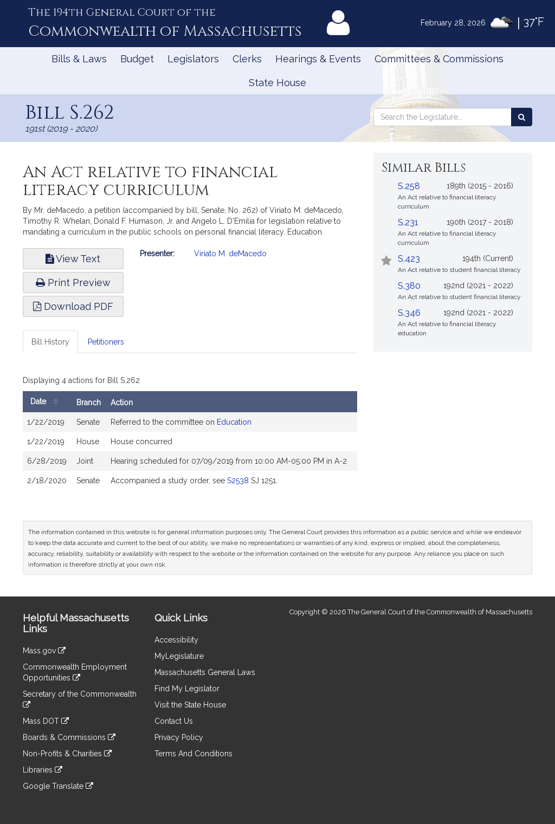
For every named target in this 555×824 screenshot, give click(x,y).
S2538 (238, 480)
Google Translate (58, 786)
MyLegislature (179, 656)
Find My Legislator (187, 688)
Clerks (247, 58)
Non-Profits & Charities (67, 753)
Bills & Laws (79, 58)
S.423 (409, 259)
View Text (73, 258)
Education (234, 422)
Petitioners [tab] (106, 342)
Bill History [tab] (50, 342)
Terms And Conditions (193, 753)
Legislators (193, 58)
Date (46, 401)
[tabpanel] (190, 434)
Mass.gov (44, 650)
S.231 (408, 222)
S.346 (409, 313)
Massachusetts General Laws (204, 672)
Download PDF (73, 306)
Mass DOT (46, 721)
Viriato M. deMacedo (230, 253)
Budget (137, 58)
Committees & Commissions (439, 58)
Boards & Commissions (69, 737)
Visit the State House (190, 704)
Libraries (42, 769)
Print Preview (73, 282)
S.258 (409, 186)
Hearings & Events (318, 58)
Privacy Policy (178, 737)
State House (277, 82)
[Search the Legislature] (521, 117)
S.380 (409, 286)
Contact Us (173, 721)
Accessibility (176, 639)
